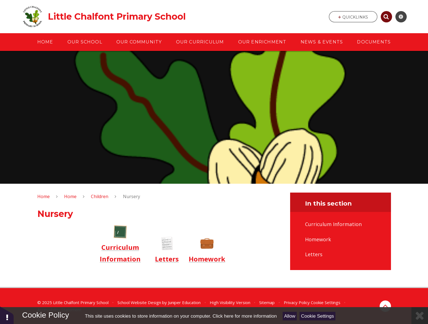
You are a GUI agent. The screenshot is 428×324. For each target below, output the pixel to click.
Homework (207, 258)
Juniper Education (184, 302)
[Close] (419, 315)
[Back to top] (385, 306)
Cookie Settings (317, 316)
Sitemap (267, 302)
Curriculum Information (120, 253)
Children (99, 196)
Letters (167, 258)
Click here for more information (244, 316)
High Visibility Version (230, 302)
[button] (7, 315)
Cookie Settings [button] (325, 302)
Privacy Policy (297, 302)
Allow (289, 316)
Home (43, 196)
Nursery (131, 196)
